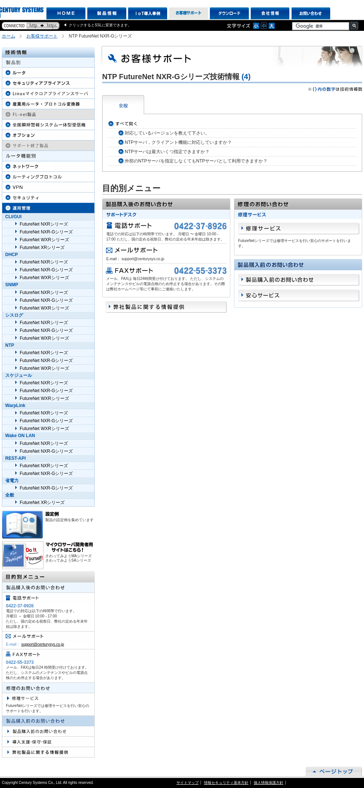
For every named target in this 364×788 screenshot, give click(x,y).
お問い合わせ (311, 13)
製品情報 (106, 13)
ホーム (8, 36)
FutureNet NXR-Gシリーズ (46, 232)
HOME (65, 13)
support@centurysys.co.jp (42, 644)
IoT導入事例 (147, 13)
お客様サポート (188, 13)
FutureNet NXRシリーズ (44, 224)
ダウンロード (229, 13)
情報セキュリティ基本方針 (226, 783)
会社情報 (270, 13)
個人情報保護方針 (268, 783)
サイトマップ (187, 783)
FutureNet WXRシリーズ (44, 239)
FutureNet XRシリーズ (42, 247)
